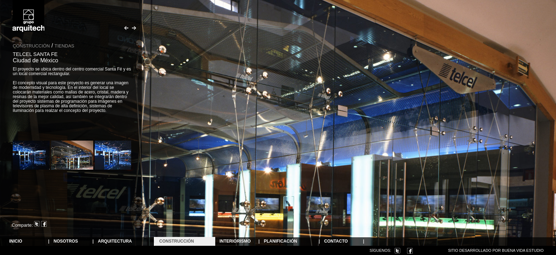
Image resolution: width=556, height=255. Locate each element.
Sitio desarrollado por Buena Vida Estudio (496, 250)
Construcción (176, 241)
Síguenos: (380, 250)
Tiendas (64, 46)
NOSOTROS (66, 241)
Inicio (15, 241)
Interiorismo (235, 241)
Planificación (280, 241)
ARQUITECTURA (115, 241)
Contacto (336, 241)
